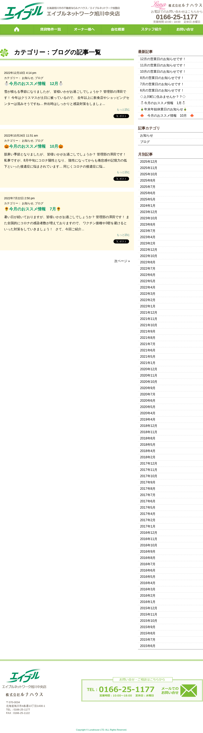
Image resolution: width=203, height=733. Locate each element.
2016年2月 (148, 595)
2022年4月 (148, 287)
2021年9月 (148, 331)
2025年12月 (148, 161)
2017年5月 (148, 507)
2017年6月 (148, 501)
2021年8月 (148, 337)
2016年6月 (148, 570)
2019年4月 (148, 419)
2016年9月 (148, 551)
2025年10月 (148, 174)
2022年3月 (148, 293)
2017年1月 (148, 526)
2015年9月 (148, 627)
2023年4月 (148, 237)
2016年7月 (148, 564)
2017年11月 (148, 469)
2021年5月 (148, 356)
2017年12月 (148, 463)
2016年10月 (148, 545)
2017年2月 (148, 520)
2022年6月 (148, 275)
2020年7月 (148, 394)
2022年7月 (148, 268)
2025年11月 (148, 168)
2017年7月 (148, 495)
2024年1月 (148, 205)
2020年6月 (148, 400)
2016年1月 (148, 602)
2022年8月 (148, 262)
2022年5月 (148, 281)
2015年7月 (148, 639)
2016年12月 (148, 532)
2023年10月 (148, 218)
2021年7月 (148, 344)
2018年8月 (148, 438)
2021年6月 (148, 350)
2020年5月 (148, 407)
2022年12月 (148, 249)
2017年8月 (148, 488)
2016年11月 (148, 539)
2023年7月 (148, 230)
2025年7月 (148, 186)
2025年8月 (148, 180)
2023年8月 (148, 224)
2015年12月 (148, 608)
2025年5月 (148, 199)
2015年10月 (148, 620)
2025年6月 (148, 193)
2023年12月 (148, 212)
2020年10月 (148, 381)
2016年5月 (148, 576)
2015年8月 (148, 633)
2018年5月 (148, 444)
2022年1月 (148, 306)
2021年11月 (148, 319)
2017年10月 (148, 476)
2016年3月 (148, 589)
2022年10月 (148, 256)
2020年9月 (148, 388)
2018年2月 (148, 457)
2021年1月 (148, 363)
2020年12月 (148, 369)
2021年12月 (148, 312)
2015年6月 (148, 646)
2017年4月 (148, 514)
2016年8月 (148, 558)
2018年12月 (148, 425)
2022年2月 (148, 300)
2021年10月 (148, 325)
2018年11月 (148, 432)
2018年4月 (148, 451)
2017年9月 (148, 482)
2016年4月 (148, 583)
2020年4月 (148, 413)
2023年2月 (148, 243)
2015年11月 (148, 614)
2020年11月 (148, 375)
